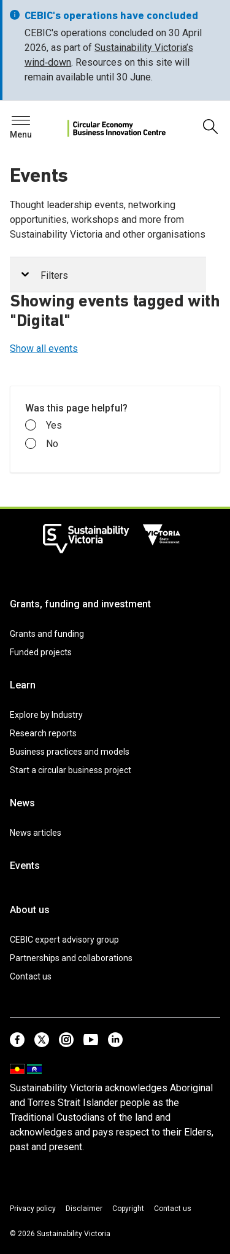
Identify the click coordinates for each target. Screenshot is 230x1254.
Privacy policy (33, 1208)
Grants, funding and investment (80, 604)
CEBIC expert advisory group (64, 939)
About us (30, 910)
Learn (23, 685)
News (22, 803)
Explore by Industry (46, 715)
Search (31, 124)
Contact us (31, 976)
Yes (43, 425)
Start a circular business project (70, 770)
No (41, 444)
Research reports (43, 733)
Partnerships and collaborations (71, 958)
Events (25, 865)
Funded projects (41, 652)
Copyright (128, 1208)
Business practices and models (69, 752)
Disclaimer (84, 1208)
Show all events (44, 348)
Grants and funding (47, 634)
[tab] (108, 274)
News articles (35, 833)
